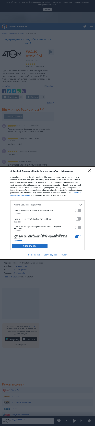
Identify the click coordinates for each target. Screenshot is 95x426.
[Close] (90, 171)
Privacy (64, 255)
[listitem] (47, 205)
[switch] (78, 210)
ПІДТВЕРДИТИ (29, 246)
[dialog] (47, 213)
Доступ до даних (50, 255)
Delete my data (34, 255)
